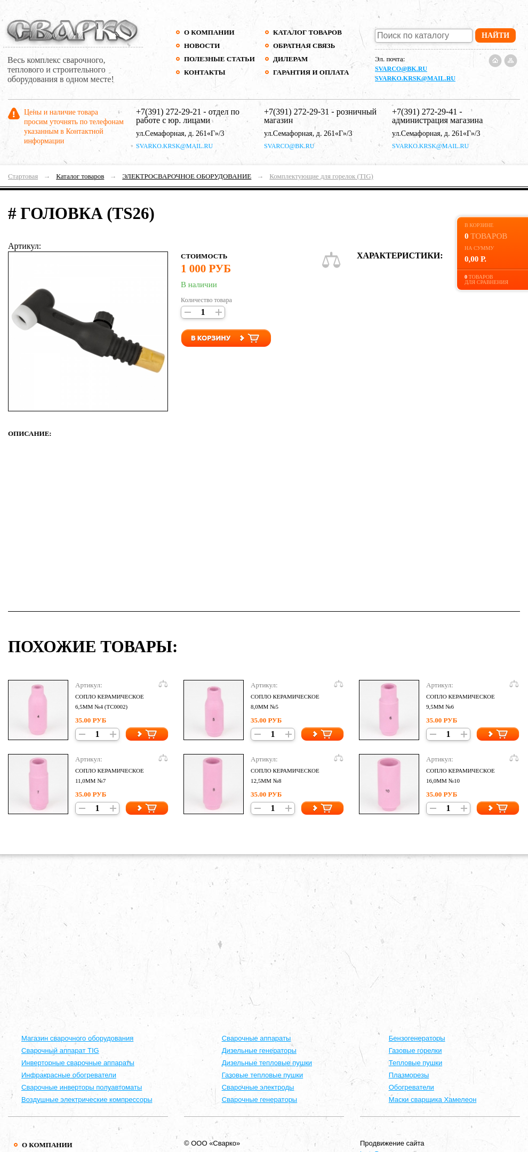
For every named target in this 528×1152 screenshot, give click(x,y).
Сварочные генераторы (260, 1100)
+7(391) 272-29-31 (296, 111)
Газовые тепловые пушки (262, 1075)
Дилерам (290, 59)
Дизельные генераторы (259, 1050)
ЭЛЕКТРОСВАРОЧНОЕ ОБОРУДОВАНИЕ (186, 176)
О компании (209, 32)
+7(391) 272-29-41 (424, 111)
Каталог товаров (307, 32)
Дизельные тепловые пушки (267, 1063)
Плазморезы (409, 1075)
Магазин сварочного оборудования (77, 1038)
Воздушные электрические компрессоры (87, 1100)
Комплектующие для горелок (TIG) (321, 176)
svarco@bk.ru (401, 68)
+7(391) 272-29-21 (168, 111)
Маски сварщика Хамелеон (433, 1100)
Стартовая (23, 176)
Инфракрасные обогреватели (68, 1075)
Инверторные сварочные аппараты (77, 1063)
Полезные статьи (219, 59)
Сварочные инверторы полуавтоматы (81, 1087)
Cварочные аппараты (256, 1038)
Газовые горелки (415, 1050)
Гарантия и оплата (310, 72)
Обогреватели (411, 1087)
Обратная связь (304, 46)
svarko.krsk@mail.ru (415, 78)
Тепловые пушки (415, 1063)
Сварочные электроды (258, 1087)
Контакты (205, 72)
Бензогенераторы (417, 1038)
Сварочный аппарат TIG (60, 1050)
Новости (202, 46)
